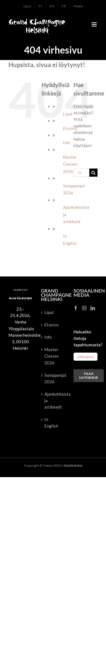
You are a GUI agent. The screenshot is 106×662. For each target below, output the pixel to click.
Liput (68, 113)
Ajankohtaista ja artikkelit (53, 400)
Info (66, 142)
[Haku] (93, 173)
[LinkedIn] (92, 308)
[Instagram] (84, 308)
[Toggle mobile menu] (95, 24)
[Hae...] (81, 173)
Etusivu (51, 324)
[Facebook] (75, 308)
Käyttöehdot (73, 465)
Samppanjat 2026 (53, 378)
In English (51, 422)
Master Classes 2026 (51, 356)
